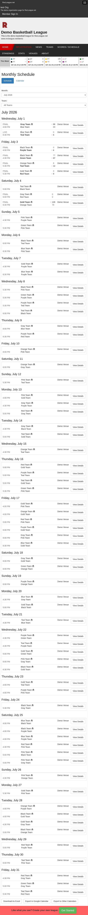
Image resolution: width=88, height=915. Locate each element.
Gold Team (24, 171)
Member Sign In (10, 14)
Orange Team (26, 163)
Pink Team (25, 217)
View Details (78, 125)
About (45, 53)
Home (5, 47)
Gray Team (25, 124)
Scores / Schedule (68, 47)
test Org (4, 7)
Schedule (8, 81)
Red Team (24, 174)
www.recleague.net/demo (12, 39)
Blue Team (24, 127)
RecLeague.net (8, 2)
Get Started (67, 910)
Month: (5, 90)
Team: (4, 101)
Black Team (25, 147)
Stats (21, 53)
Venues (33, 53)
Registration (23, 47)
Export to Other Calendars (65, 901)
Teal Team (24, 135)
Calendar (20, 81)
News (39, 47)
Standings (8, 53)
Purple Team (26, 150)
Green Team (25, 158)
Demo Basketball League (24, 32)
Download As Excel (11, 901)
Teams (49, 47)
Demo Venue (63, 124)
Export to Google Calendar (36, 901)
